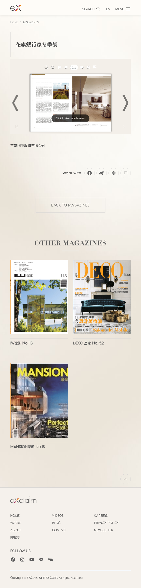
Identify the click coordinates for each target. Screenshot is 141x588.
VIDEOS (58, 515)
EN (108, 9)
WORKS (15, 523)
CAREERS (101, 515)
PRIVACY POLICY (106, 523)
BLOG (56, 523)
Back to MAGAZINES (70, 205)
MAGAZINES (31, 22)
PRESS (15, 537)
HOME (14, 22)
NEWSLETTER (103, 530)
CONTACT (59, 530)
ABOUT (15, 530)
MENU (123, 9)
